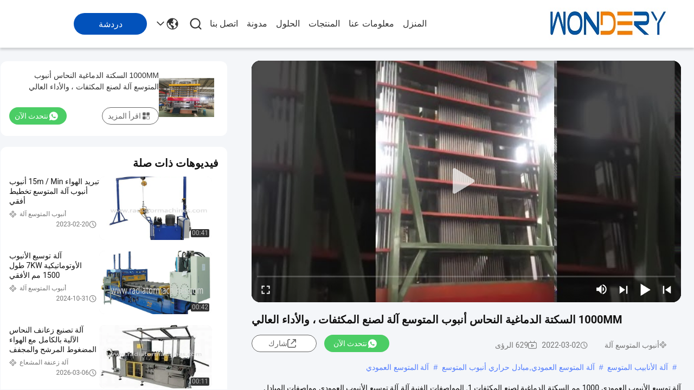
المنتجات (324, 23)
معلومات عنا (371, 23)
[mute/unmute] (602, 289)
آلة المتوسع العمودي (397, 367)
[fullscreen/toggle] (266, 289)
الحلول (288, 23)
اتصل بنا (224, 23)
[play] (466, 181)
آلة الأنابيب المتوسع (637, 367)
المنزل (415, 23)
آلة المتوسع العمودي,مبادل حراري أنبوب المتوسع (518, 367)
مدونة (257, 23)
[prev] (667, 289)
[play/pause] (645, 289)
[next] (623, 289)
